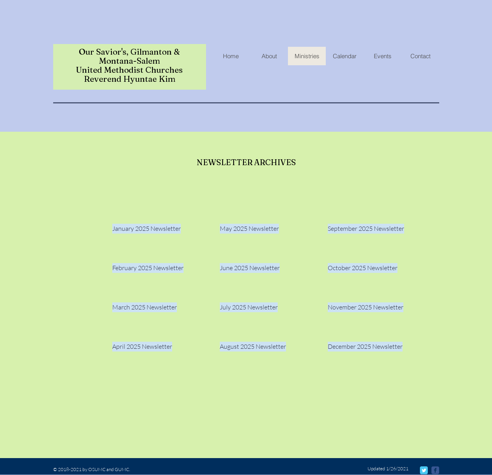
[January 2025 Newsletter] (146, 229)
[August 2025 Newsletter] (253, 347)
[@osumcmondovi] (435, 470)
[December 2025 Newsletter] (365, 347)
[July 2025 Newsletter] (249, 307)
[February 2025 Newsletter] (148, 268)
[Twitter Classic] (424, 470)
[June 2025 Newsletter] (250, 268)
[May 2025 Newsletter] (249, 229)
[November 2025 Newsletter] (365, 307)
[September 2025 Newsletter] (366, 229)
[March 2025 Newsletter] (144, 307)
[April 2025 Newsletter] (142, 347)
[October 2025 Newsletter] (362, 268)
